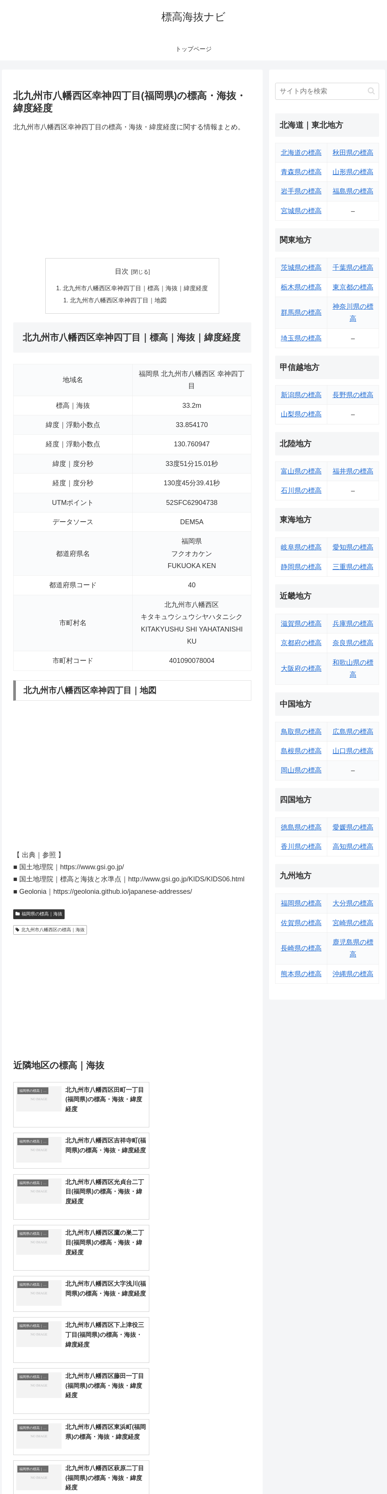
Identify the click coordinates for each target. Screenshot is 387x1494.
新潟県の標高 (301, 395)
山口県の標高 (353, 751)
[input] (327, 91)
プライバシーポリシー (353, 1471)
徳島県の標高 (301, 827)
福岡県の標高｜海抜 (38, 914)
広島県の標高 (353, 731)
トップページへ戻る (295, 1471)
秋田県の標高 (353, 152)
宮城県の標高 (301, 211)
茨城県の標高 (301, 267)
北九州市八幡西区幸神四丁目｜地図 (118, 300)
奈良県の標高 (353, 643)
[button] (371, 91)
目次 (121, 271)
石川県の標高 (301, 490)
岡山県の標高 (301, 770)
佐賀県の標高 (301, 923)
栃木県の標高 (301, 287)
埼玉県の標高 (301, 338)
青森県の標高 (301, 172)
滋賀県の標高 (301, 623)
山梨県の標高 (301, 414)
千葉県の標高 (353, 267)
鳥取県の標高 (301, 731)
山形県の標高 (353, 172)
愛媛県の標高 (353, 827)
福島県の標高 (353, 191)
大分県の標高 (353, 903)
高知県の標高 (353, 846)
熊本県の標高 (301, 974)
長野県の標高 (353, 395)
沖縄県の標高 (353, 974)
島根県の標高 (301, 751)
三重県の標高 (353, 567)
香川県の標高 (301, 846)
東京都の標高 (353, 287)
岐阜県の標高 (301, 547)
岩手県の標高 (301, 191)
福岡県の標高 (301, 903)
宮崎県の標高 (353, 923)
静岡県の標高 (301, 567)
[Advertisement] (132, 196)
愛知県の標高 (353, 547)
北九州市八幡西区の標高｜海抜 (50, 930)
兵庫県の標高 (353, 623)
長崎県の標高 (301, 948)
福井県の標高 (353, 471)
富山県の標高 (301, 471)
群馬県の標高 (301, 312)
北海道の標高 (301, 152)
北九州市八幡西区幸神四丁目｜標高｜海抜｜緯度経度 (135, 288)
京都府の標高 (301, 643)
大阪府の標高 (301, 668)
